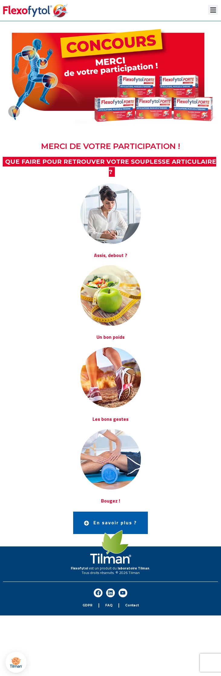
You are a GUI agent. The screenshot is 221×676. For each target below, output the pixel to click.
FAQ (108, 605)
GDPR (88, 605)
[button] (213, 10)
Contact (132, 605)
